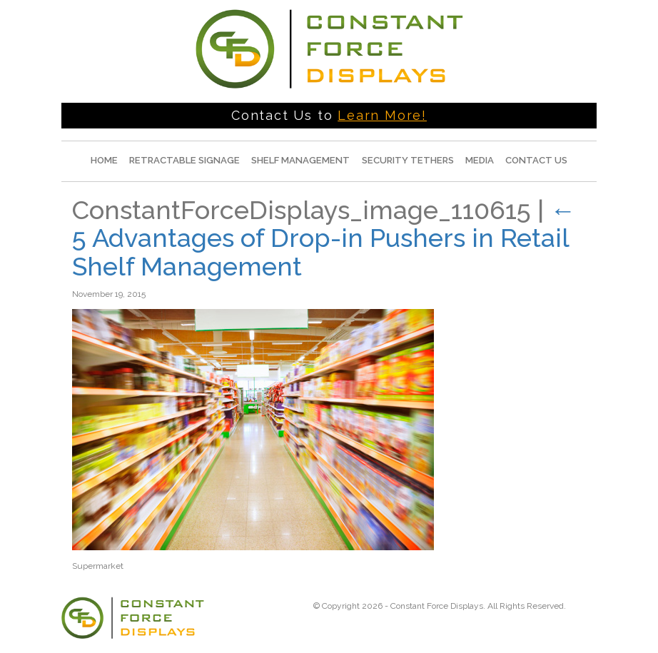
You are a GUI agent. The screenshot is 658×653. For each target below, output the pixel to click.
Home (104, 160)
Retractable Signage (184, 160)
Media (479, 160)
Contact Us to (329, 115)
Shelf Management (300, 160)
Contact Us (536, 160)
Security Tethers (408, 160)
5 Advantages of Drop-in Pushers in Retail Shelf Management (324, 238)
